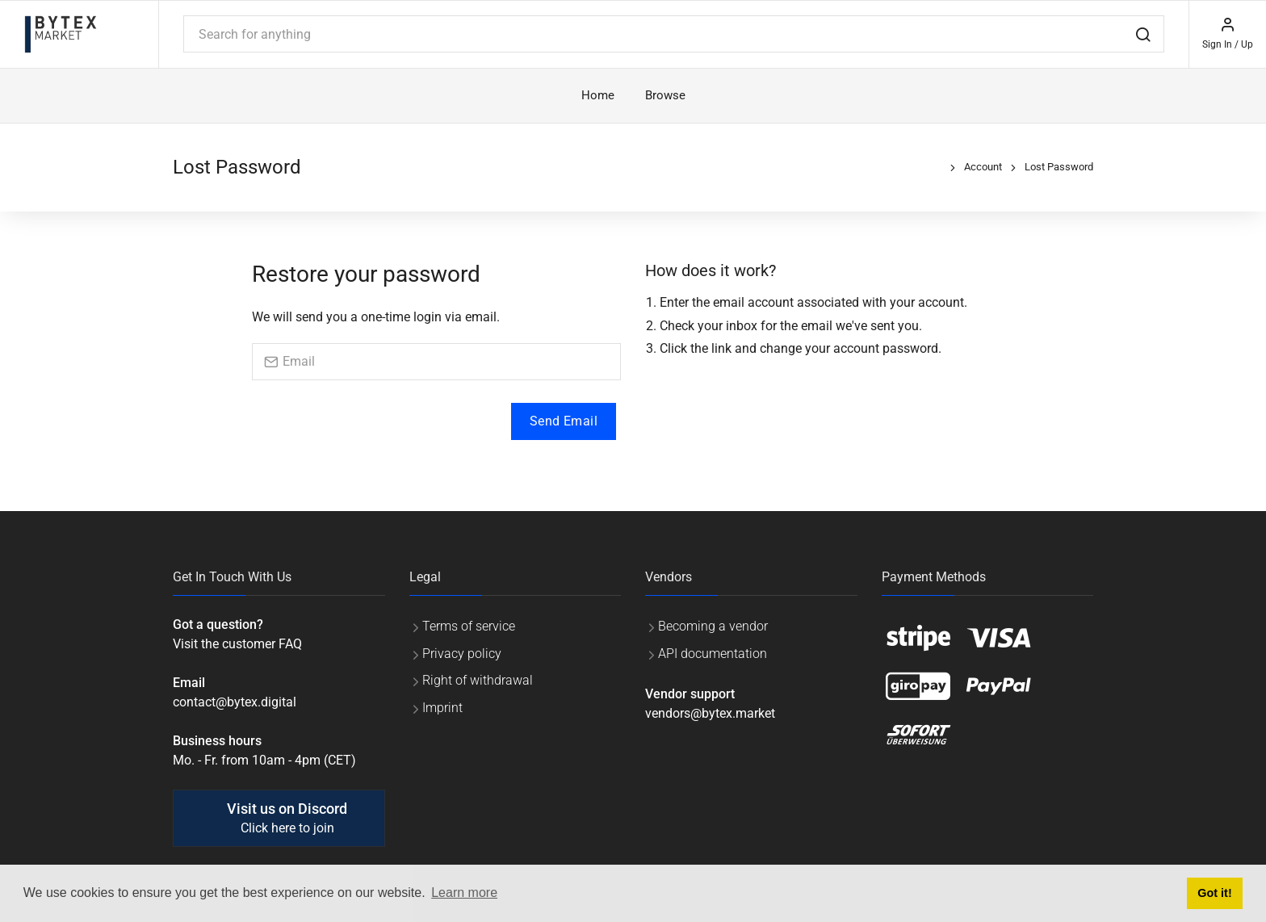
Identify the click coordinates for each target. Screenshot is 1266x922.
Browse (665, 95)
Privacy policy (461, 653)
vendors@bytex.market (710, 713)
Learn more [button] (464, 892)
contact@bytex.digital (234, 702)
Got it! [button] (1214, 892)
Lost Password (1059, 167)
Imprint (442, 707)
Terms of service (468, 626)
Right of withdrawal (477, 680)
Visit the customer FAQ (237, 644)
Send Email (563, 421)
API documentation (712, 653)
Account (983, 167)
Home (597, 95)
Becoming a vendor (713, 626)
